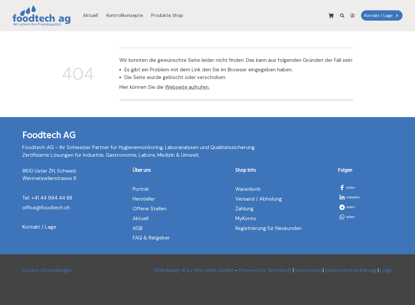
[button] (350, 187)
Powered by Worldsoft (264, 270)
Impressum (308, 270)
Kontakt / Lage (39, 227)
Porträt (141, 189)
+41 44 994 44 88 (51, 198)
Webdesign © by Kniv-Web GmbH (193, 270)
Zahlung (244, 208)
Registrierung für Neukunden (268, 228)
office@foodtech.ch (46, 207)
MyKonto (245, 218)
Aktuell (90, 15)
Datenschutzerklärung (350, 270)
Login (386, 270)
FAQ (137, 237)
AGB (138, 228)
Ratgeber (159, 237)
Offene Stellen (149, 208)
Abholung (270, 199)
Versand (245, 199)
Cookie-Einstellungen (47, 270)
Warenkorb (248, 189)
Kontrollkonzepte (124, 15)
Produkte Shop (167, 15)
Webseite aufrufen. (187, 87)
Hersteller (144, 199)
